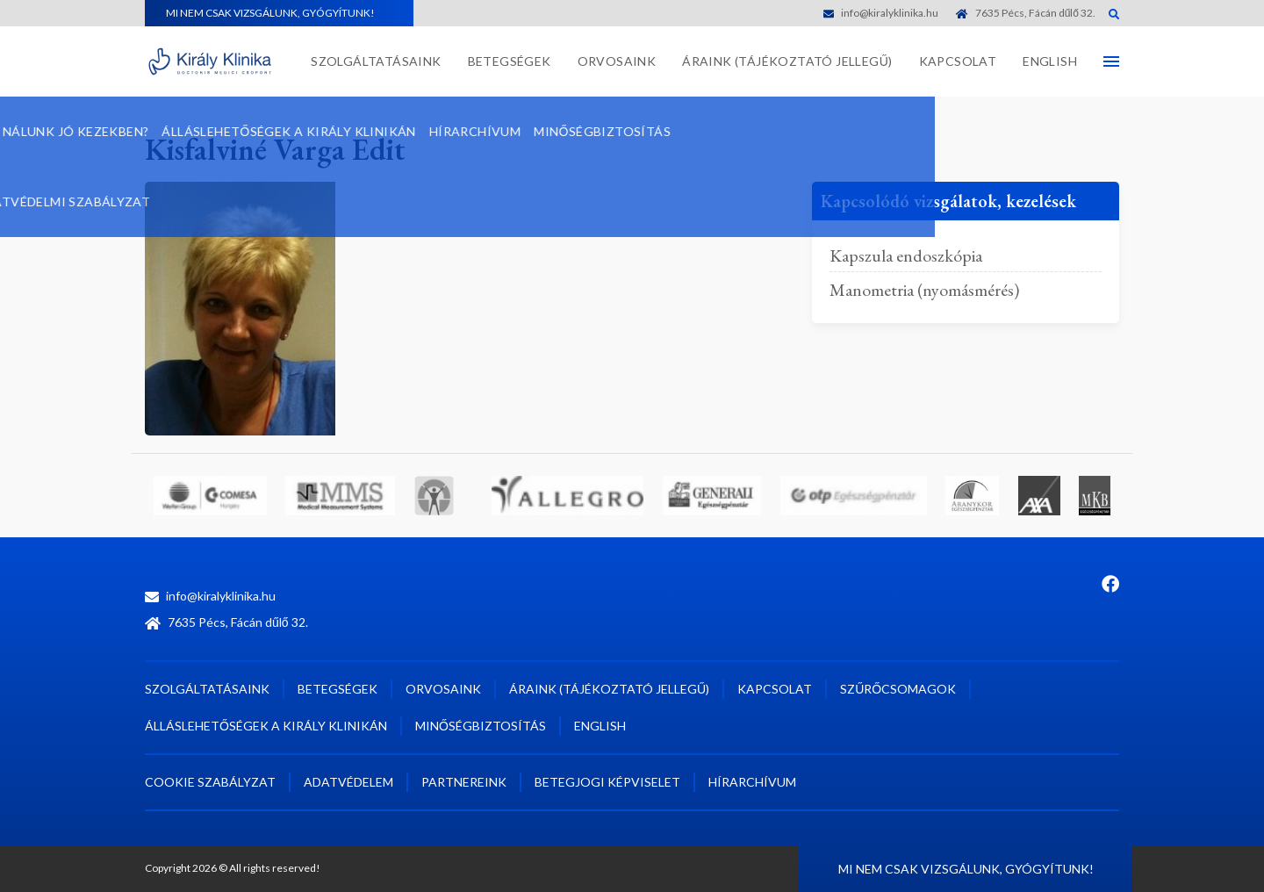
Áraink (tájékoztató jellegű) (787, 61)
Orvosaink (617, 61)
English (1050, 61)
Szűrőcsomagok (898, 688)
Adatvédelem (348, 781)
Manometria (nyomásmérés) (924, 289)
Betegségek (509, 61)
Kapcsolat (958, 61)
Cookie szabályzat (210, 781)
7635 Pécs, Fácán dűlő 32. (1025, 12)
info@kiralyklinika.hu (880, 12)
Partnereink (463, 781)
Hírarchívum (752, 781)
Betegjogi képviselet (607, 781)
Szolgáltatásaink (376, 61)
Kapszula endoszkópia (906, 255)
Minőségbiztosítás (480, 725)
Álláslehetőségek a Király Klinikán (266, 725)
